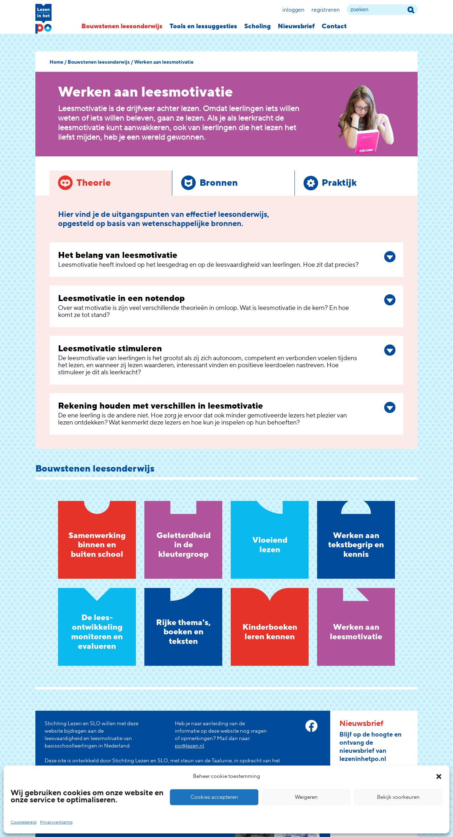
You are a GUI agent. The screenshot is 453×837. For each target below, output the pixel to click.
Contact (334, 26)
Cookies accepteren (214, 797)
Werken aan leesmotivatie (164, 62)
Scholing (257, 26)
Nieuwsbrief (296, 26)
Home (56, 62)
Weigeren (306, 797)
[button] (438, 776)
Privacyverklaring (56, 822)
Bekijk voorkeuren (398, 797)
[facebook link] (311, 726)
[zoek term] (382, 9)
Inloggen (293, 9)
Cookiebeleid (23, 822)
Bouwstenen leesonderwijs (121, 26)
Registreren (325, 9)
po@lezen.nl (189, 746)
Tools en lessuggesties (203, 26)
